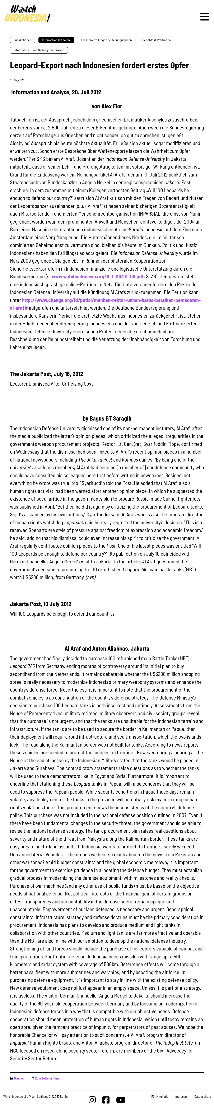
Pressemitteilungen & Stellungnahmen (106, 40)
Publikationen (23, 40)
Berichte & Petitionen (156, 40)
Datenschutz (202, 1096)
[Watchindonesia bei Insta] (92, 1100)
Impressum (182, 1096)
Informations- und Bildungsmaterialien (39, 50)
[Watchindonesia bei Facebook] (106, 1100)
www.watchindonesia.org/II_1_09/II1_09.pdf (98, 276)
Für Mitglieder (160, 1096)
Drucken (19, 1078)
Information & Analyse (56, 40)
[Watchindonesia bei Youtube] (120, 1100)
